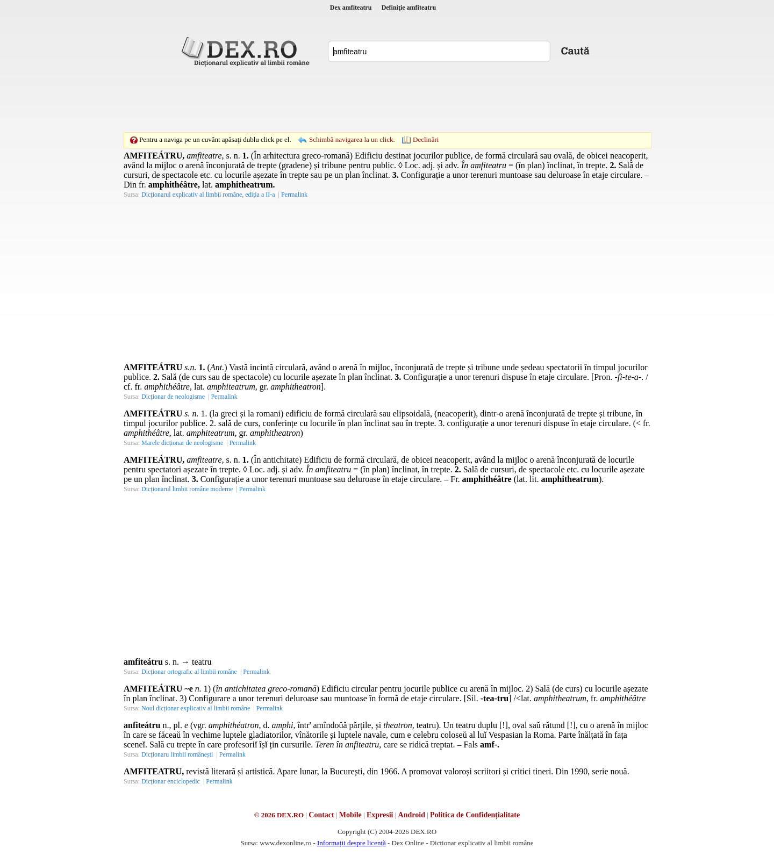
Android (411, 815)
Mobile (350, 815)
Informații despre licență (351, 843)
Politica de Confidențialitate (475, 815)
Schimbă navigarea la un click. (352, 139)
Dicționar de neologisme (173, 396)
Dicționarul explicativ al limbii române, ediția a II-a (208, 194)
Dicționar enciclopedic (170, 781)
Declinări (426, 139)
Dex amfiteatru (351, 7)
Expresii (380, 815)
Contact (321, 815)
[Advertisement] (387, 99)
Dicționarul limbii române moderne (187, 489)
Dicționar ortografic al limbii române (189, 671)
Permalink (294, 194)
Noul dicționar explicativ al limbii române (195, 708)
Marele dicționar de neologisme (182, 443)
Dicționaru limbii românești (177, 754)
